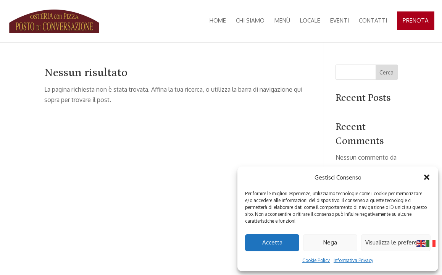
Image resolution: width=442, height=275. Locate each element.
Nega (330, 242)
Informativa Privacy (353, 260)
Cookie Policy (316, 260)
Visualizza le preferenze (395, 242)
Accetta (272, 242)
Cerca (386, 72)
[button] (427, 177)
